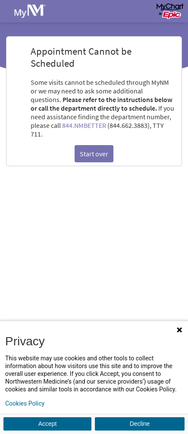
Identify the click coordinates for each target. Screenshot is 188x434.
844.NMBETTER (84, 125)
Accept (47, 423)
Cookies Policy (24, 403)
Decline (140, 423)
